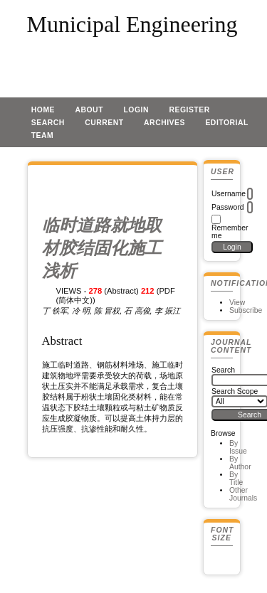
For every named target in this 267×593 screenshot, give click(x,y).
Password (227, 207)
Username (228, 194)
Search (48, 123)
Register (189, 110)
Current (104, 123)
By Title (236, 478)
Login (136, 110)
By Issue (238, 447)
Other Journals (243, 494)
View (237, 302)
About (89, 110)
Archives (164, 123)
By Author (240, 463)
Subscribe (245, 310)
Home (43, 110)
